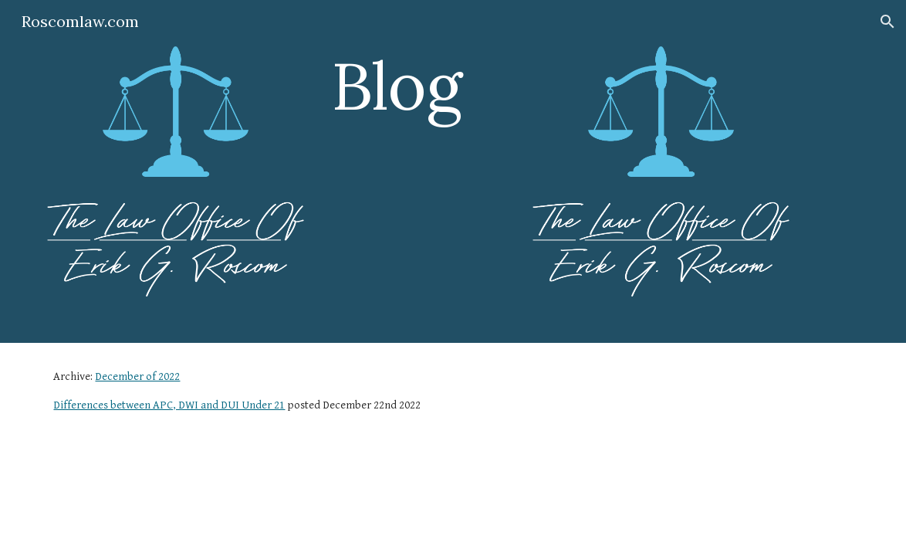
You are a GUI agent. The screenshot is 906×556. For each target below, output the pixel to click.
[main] (418, 85)
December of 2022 (137, 376)
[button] (887, 21)
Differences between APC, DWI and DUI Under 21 (169, 405)
